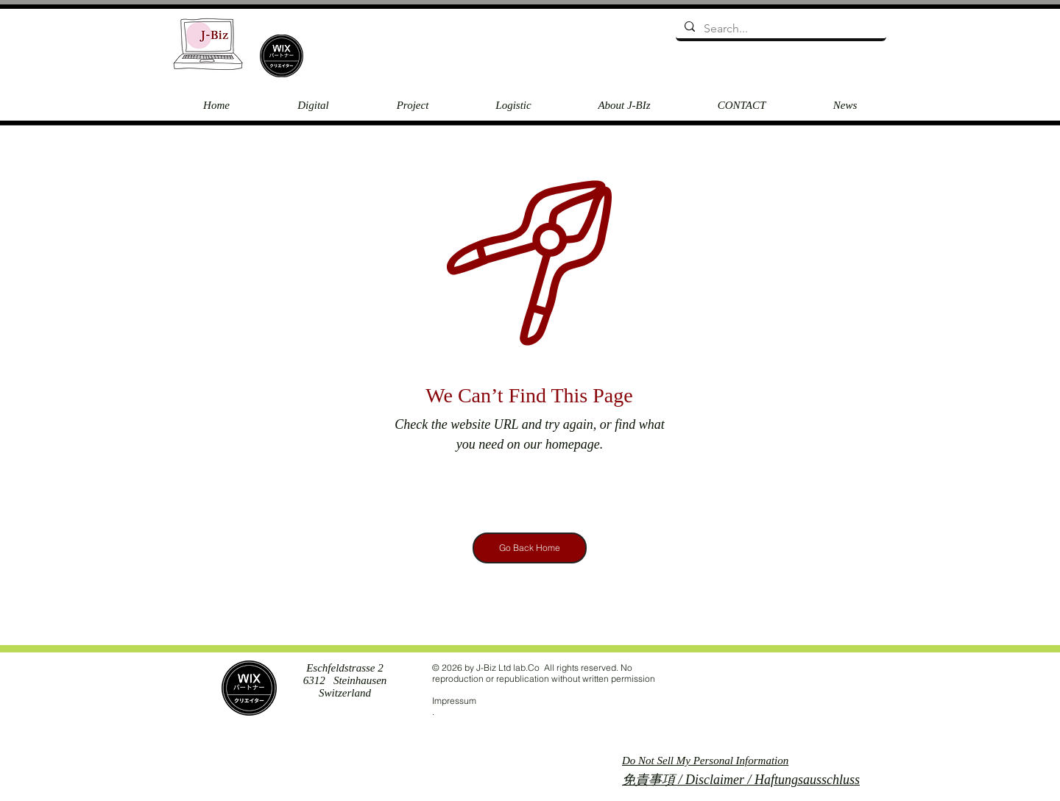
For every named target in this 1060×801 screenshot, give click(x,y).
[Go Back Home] (530, 548)
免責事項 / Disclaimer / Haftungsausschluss (741, 779)
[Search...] (779, 29)
